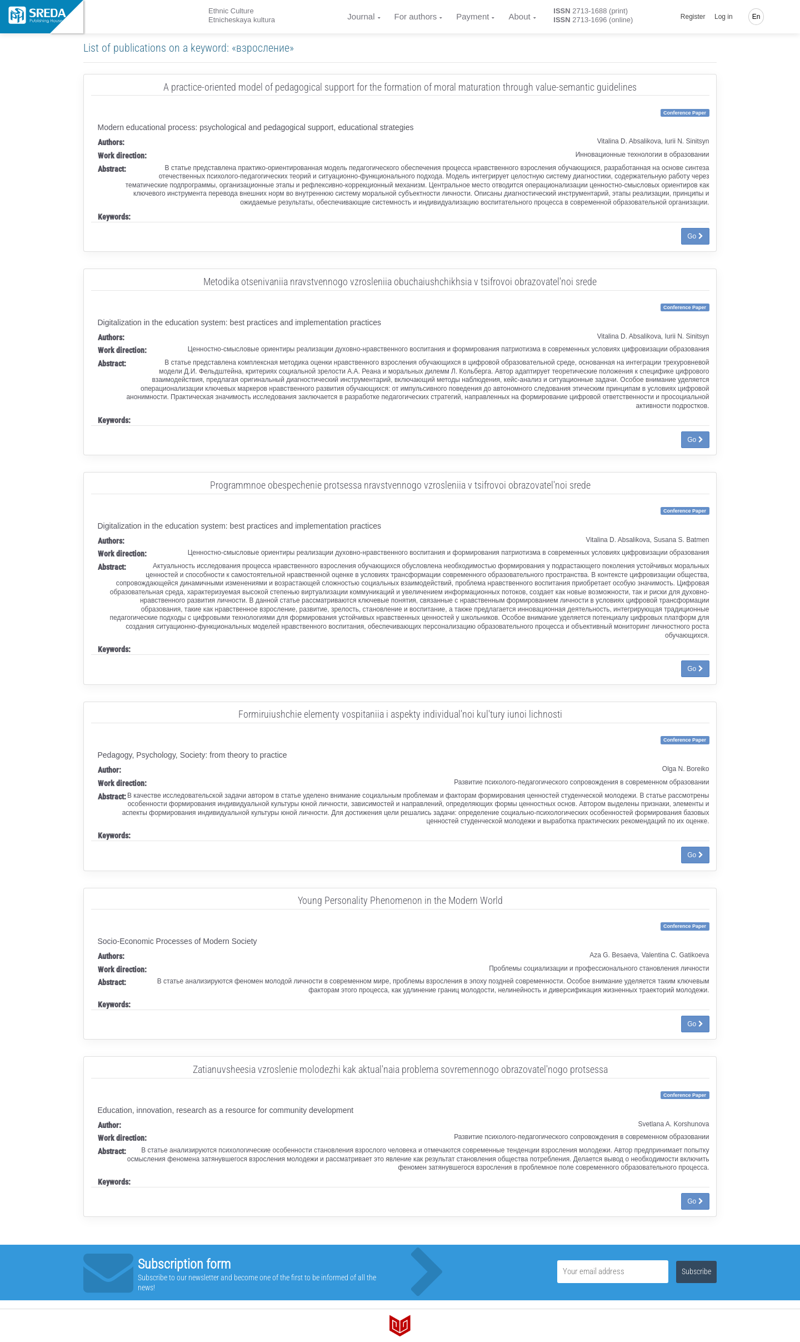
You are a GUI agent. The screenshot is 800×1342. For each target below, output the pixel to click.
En (756, 17)
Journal (360, 16)
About (519, 16)
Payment (472, 16)
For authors (415, 16)
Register (693, 17)
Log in (723, 17)
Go (695, 236)
